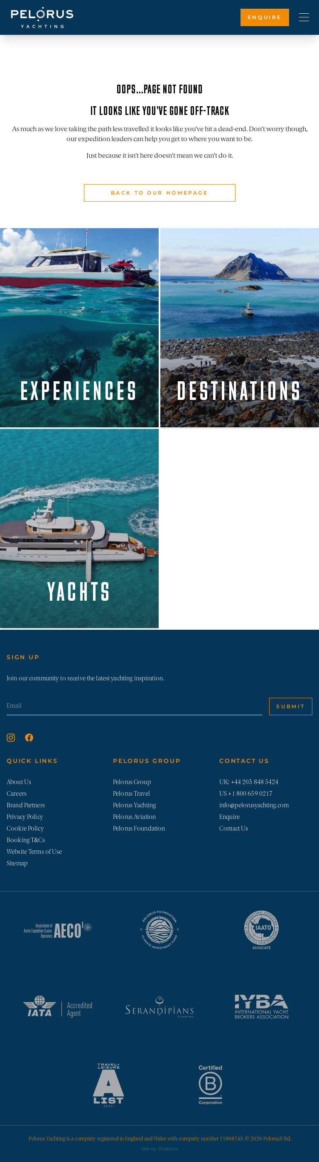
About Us (19, 782)
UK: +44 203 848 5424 (249, 782)
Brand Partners (26, 805)
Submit (290, 706)
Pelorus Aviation (134, 817)
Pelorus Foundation (139, 828)
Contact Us (233, 828)
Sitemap (17, 863)
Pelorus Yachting (134, 805)
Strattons (168, 1149)
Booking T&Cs (26, 840)
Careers (17, 793)
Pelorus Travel (131, 793)
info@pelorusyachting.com (254, 805)
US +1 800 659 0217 (245, 793)
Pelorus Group (132, 782)
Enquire (265, 17)
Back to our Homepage (160, 193)
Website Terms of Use (34, 851)
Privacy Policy (25, 817)
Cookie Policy (25, 828)
